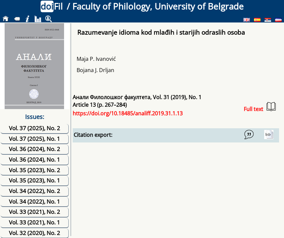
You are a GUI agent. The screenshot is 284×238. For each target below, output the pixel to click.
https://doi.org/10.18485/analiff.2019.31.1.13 (128, 113)
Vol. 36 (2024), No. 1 (34, 159)
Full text (260, 107)
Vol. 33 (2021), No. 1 (34, 222)
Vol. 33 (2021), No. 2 (34, 212)
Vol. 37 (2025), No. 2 (34, 128)
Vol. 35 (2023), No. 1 (34, 180)
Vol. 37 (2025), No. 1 (34, 138)
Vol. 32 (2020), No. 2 (34, 233)
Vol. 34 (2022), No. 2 (34, 191)
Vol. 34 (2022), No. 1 (34, 201)
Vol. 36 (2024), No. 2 (34, 149)
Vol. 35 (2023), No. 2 (34, 170)
